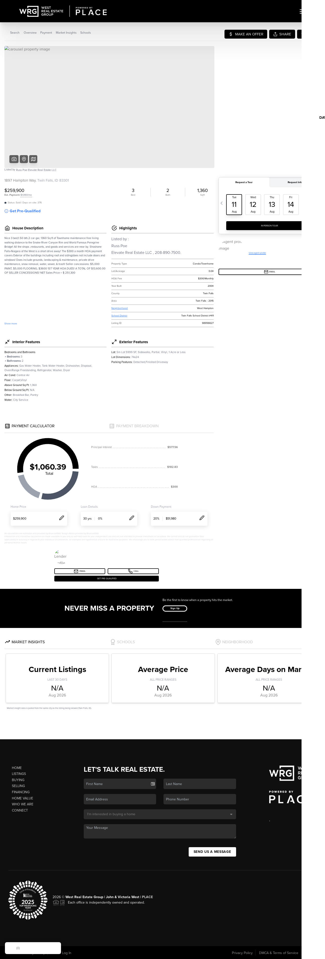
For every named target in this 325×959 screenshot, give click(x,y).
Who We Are (22, 804)
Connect (20, 810)
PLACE (147, 897)
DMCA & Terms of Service (278, 953)
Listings (19, 774)
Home (17, 768)
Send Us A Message (212, 852)
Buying (18, 780)
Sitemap (311, 953)
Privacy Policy (242, 953)
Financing (21, 792)
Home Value (22, 798)
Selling (18, 786)
